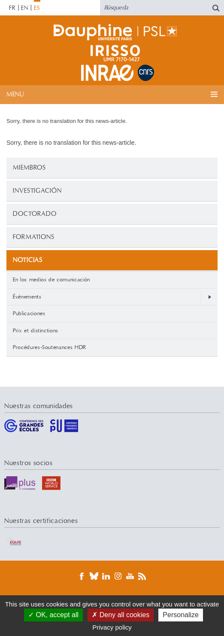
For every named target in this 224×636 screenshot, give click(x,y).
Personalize (181, 614)
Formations (33, 237)
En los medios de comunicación (51, 279)
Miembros (29, 168)
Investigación (37, 191)
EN (24, 8)
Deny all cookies (120, 614)
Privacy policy (112, 627)
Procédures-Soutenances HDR (49, 347)
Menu (15, 94)
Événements (27, 296)
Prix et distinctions (35, 330)
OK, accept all (53, 614)
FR (12, 8)
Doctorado (35, 214)
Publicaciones (29, 313)
